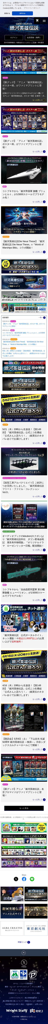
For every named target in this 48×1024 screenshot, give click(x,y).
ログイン (13, 37)
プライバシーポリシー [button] (32, 8)
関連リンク (24, 942)
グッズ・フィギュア (19, 990)
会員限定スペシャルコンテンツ (19, 993)
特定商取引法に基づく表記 (15, 1004)
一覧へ (42, 317)
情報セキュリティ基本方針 (34, 1001)
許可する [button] (22, 13)
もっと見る (23, 808)
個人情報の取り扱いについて (13, 1001)
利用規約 (29, 1004)
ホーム (15, 983)
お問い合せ (38, 1004)
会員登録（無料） (34, 37)
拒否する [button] (7, 13)
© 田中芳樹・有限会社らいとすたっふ (24, 1016)
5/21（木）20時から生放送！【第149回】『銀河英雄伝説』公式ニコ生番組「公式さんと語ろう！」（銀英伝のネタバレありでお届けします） (23, 353)
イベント (31, 990)
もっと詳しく (39, 100)
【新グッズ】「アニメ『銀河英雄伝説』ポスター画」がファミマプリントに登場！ (23, 85)
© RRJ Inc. (23, 1019)
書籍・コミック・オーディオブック (17, 987)
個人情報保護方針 (31, 998)
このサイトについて (16, 998)
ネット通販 (36, 993)
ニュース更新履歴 (26, 983)
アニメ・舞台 (36, 987)
